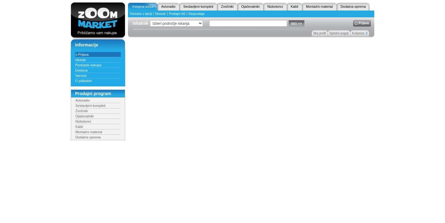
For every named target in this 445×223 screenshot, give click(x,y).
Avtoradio (168, 6)
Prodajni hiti (177, 13)
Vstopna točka (143, 6)
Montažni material (319, 6)
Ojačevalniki (250, 6)
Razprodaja (196, 13)
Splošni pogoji (339, 33)
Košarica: (359, 33)
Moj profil (319, 33)
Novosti (160, 13)
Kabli (294, 6)
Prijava (364, 23)
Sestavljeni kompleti (198, 6)
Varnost (81, 75)
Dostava (81, 70)
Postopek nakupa (88, 65)
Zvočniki (227, 6)
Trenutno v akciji (140, 13)
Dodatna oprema (353, 6)
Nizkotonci (275, 6)
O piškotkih (83, 81)
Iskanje (80, 60)
